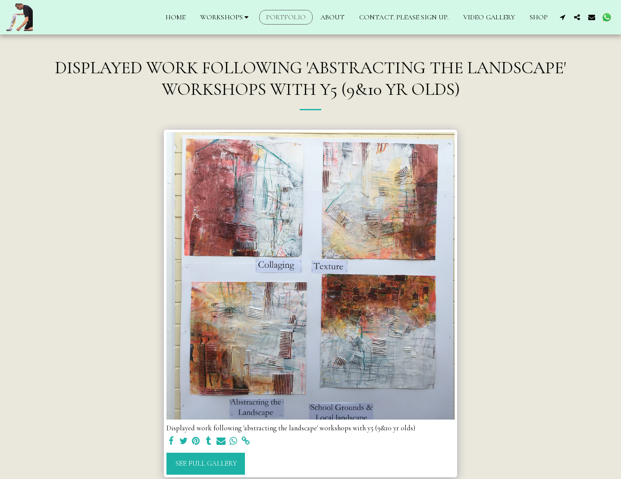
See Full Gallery (206, 463)
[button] (225, 17)
